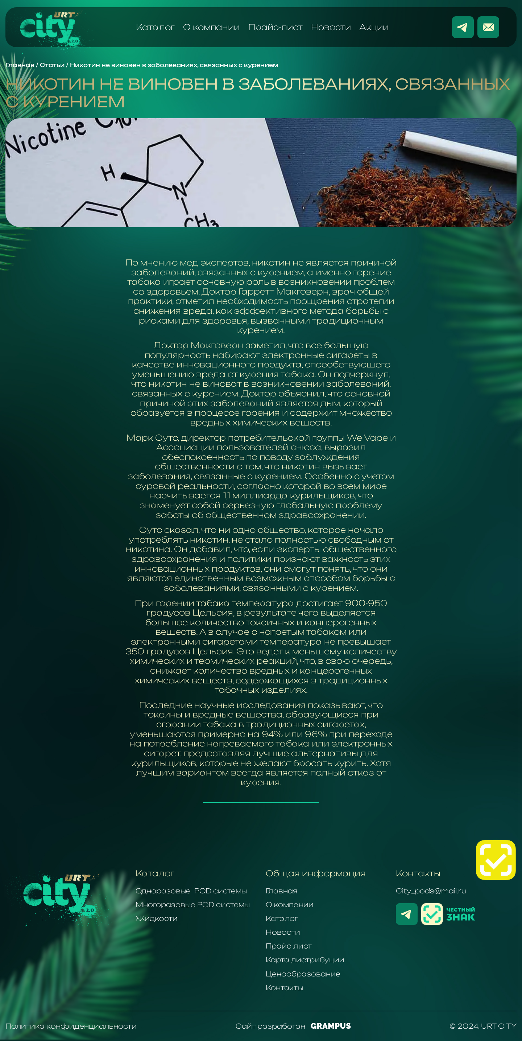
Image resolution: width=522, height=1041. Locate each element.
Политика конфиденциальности (71, 1026)
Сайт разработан (293, 1026)
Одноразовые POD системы (191, 890)
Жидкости (157, 918)
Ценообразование (303, 974)
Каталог (155, 27)
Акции (374, 27)
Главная (281, 890)
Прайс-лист (275, 27)
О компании (211, 27)
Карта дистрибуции (305, 959)
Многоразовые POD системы (193, 904)
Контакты (284, 987)
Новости (331, 27)
